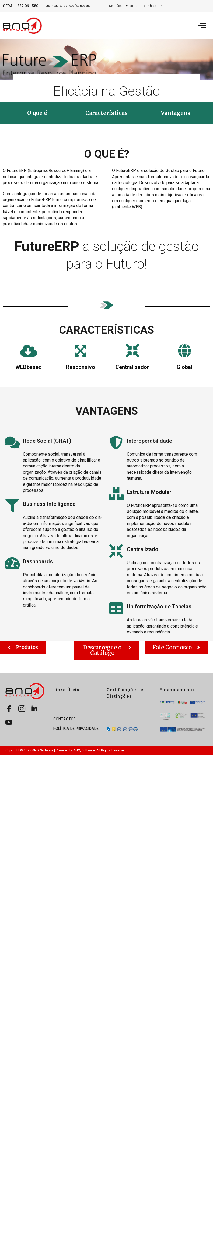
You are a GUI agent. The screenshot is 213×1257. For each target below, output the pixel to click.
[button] (37, 113)
